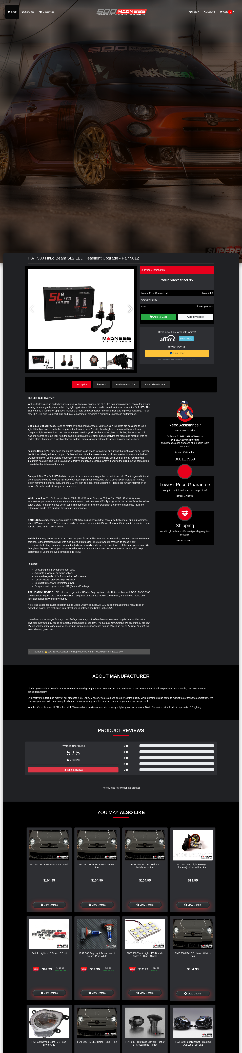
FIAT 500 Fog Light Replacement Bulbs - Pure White (97, 954)
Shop (12, 11)
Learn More (186, 338)
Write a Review (73, 769)
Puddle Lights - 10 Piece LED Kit (49, 953)
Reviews (101, 384)
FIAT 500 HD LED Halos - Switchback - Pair (145, 866)
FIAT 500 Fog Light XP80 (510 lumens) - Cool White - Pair (193, 866)
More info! (207, 293)
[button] (130, 309)
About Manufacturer (156, 384)
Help (194, 11)
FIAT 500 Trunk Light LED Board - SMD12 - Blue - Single (145, 954)
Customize (46, 11)
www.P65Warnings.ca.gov (109, 651)
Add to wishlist (195, 316)
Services (28, 11)
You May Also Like (126, 384)
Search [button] (209, 11)
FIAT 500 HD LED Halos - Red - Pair (49, 864)
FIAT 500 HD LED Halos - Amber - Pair (97, 866)
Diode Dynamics (204, 306)
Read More (184, 496)
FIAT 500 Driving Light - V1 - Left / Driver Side (49, 1043)
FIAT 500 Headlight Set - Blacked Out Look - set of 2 (193, 1043)
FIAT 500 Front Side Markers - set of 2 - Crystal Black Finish (144, 1043)
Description (81, 384)
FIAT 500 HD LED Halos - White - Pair (193, 954)
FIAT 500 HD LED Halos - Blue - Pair (97, 1041)
